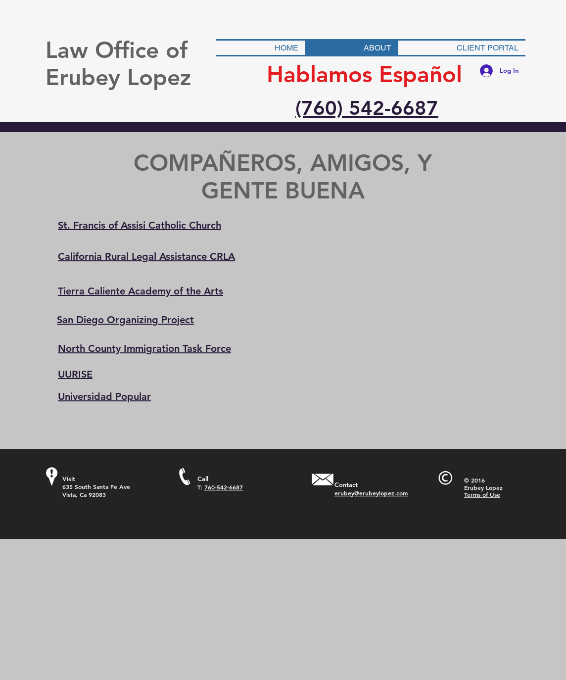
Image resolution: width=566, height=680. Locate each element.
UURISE (75, 374)
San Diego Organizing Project (125, 320)
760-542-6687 (223, 487)
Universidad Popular (104, 396)
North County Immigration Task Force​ (144, 348)
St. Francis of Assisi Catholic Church (139, 225)
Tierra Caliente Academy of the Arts (140, 291)
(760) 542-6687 (366, 108)
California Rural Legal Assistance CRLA (146, 256)
